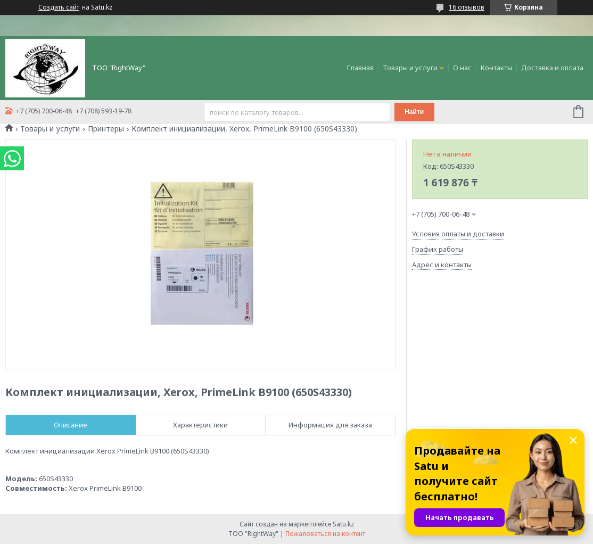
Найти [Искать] (414, 112)
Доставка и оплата (552, 67)
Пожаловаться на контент (325, 533)
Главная (360, 67)
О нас (462, 67)
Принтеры (106, 129)
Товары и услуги (410, 67)
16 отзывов (466, 7)
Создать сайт (58, 7)
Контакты (496, 67)
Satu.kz (343, 524)
